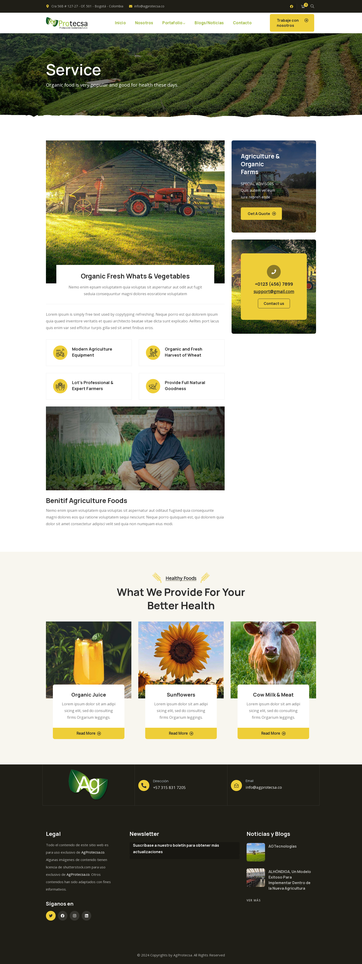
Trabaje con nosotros (288, 23)
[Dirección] (143, 785)
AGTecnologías (282, 846)
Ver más (254, 900)
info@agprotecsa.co (264, 787)
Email (249, 781)
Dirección (161, 781)
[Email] (236, 785)
